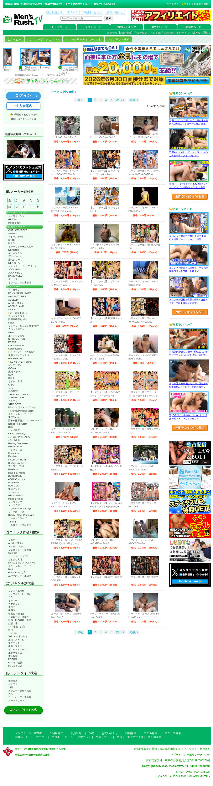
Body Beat (13, 482)
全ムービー (14, 39)
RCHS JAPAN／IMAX (19, 293)
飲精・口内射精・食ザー (20, 620)
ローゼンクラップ (17, 518)
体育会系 (12, 681)
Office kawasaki (16, 345)
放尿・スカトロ (16, 639)
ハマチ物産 (14, 430)
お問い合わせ (92, 12)
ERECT (12, 342)
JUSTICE (13, 391)
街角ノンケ (14, 489)
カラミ (11, 597)
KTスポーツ (14, 263)
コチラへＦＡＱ (28, 119)
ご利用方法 (54, 12)
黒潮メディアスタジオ (19, 355)
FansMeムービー (194, 27)
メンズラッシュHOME (28, 733)
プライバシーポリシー (186, 754)
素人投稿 (12, 656)
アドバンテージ (16, 236)
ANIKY (11, 309)
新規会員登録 (201, 3)
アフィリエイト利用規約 (196, 748)
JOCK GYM (14, 269)
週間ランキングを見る (189, 196)
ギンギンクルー (16, 253)
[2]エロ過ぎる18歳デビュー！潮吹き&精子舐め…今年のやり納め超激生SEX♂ (188, 387)
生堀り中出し (104, 737)
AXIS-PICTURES (17, 296)
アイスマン (14, 290)
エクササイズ (15, 653)
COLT (11, 378)
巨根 (10, 630)
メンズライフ (15, 502)
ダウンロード (93, 27)
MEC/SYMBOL (16, 495)
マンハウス (14, 492)
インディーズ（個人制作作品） (24, 326)
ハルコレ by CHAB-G (19, 436)
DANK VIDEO (15, 276)
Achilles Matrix (15, 303)
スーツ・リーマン (17, 700)
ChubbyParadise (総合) (21, 410)
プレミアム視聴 (16, 591)
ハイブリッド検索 (118, 39)
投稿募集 (130, 733)
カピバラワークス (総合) (21, 352)
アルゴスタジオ (16, 316)
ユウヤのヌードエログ (19, 508)
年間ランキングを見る (189, 427)
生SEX (11, 610)
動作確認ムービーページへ (23, 149)
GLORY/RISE (15, 358)
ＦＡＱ (72, 12)
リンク (206, 754)
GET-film (12, 219)
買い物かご (114, 12)
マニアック (14, 643)
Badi (10, 427)
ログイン (186, 3)
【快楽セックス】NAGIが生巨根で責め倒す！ (44, 68)
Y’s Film (12, 521)
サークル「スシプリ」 (19, 556)
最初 (80, 100)
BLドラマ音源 (15, 662)
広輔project (14, 371)
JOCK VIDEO (15, 272)
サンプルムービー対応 (19, 594)
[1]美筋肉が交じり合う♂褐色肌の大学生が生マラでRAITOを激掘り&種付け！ (188, 355)
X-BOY (12, 240)
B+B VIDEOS (15, 446)
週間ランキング (126, 27)
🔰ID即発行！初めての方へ (23, 114)
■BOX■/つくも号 (17, 479)
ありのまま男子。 (18, 313)
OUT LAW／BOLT (17, 230)
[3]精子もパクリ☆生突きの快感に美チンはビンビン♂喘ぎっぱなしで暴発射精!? (188, 187)
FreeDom (13, 469)
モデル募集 (150, 733)
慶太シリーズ (15, 259)
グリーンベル (15, 256)
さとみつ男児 (15, 381)
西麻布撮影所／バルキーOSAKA (25, 420)
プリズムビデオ (16, 466)
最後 (133, 100)
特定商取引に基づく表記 (150, 748)
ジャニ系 (12, 684)
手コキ (11, 607)
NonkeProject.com (17, 424)
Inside (11, 322)
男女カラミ (14, 604)
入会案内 (23, 106)
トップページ (59, 27)
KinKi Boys (14, 250)
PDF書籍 (12, 659)
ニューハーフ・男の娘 (19, 697)
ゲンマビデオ (15, 365)
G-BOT (12, 384)
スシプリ (12, 401)
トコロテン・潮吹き (18, 617)
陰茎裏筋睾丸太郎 (17, 319)
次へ (119, 100)
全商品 (11, 540)
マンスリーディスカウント (43, 39)
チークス (12, 279)
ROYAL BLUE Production (21, 515)
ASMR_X (13, 233)
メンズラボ (14, 505)
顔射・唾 (12, 623)
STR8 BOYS (14, 404)
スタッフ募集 (173, 733)
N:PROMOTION (16, 339)
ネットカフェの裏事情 (19, 282)
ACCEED (13, 299)
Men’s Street (14, 222)
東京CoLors (14, 417)
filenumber (13, 453)
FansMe (12, 456)
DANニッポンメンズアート (22, 407)
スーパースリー (16, 397)
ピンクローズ (15, 450)
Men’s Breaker (15, 498)
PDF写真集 (155, 737)
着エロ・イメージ (17, 649)
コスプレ (12, 633)
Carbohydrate (15, 348)
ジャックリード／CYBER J (22, 266)
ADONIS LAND (16, 306)
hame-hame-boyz (17, 433)
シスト (11, 388)
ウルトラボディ (16, 329)
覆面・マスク (15, 646)
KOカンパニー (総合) (20, 362)
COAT (11, 375)
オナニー (12, 600)
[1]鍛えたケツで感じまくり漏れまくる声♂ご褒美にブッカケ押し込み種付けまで (188, 123)
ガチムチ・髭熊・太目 (19, 690)
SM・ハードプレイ (18, 636)
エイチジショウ (16, 336)
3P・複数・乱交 (16, 626)
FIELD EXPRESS (17, 459)
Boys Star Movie (16, 472)
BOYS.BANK (15, 476)
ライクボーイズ (16, 512)
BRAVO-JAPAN (16, 463)
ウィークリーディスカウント (83, 39)
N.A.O (11, 243)
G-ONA (12, 368)
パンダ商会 (14, 440)
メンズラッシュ (16, 216)
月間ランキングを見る (189, 312)
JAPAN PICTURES (18, 394)
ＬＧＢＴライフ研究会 (19, 525)
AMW (11, 332)
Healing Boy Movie (18, 443)
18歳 (10, 687)
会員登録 (76, 733)
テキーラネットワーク (19, 414)
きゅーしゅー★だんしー (20, 246)
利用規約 (172, 748)
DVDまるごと (160, 27)
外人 (10, 694)
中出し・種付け (16, 613)
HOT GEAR (14, 485)
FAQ (91, 733)
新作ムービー (23, 737)
